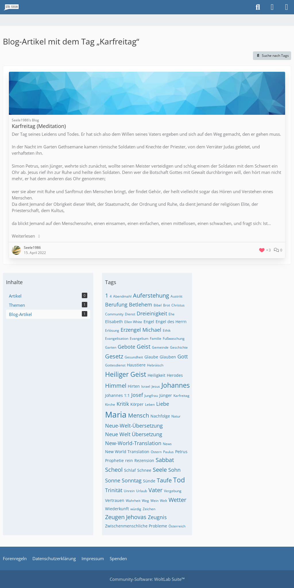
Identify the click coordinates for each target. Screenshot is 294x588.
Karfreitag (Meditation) (39, 126)
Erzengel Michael (141, 329)
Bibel (158, 305)
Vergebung (172, 490)
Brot (166, 305)
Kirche (110, 404)
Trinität (113, 490)
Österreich (177, 526)
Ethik (167, 330)
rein (129, 460)
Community (114, 314)
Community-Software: (147, 579)
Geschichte (179, 347)
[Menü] (286, 7)
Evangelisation (116, 338)
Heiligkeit (156, 375)
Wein (154, 500)
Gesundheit (134, 357)
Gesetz (114, 356)
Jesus (156, 386)
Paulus (168, 451)
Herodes (175, 375)
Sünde (149, 481)
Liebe (162, 403)
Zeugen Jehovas (125, 517)
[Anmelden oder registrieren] (272, 7)
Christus (178, 305)
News (167, 443)
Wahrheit (133, 500)
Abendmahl (122, 296)
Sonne (112, 480)
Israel (145, 386)
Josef (137, 394)
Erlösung (112, 330)
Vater (155, 490)
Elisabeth (114, 321)
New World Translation (127, 451)
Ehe (172, 314)
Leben (150, 404)
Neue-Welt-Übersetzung (134, 425)
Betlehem (140, 304)
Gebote (126, 346)
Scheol (114, 469)
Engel (149, 321)
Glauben (168, 357)
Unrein (129, 490)
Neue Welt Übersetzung (133, 434)
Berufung (116, 304)
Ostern (156, 451)
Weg (145, 500)
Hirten (134, 386)
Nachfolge (160, 416)
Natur (176, 416)
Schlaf (130, 470)
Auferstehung (151, 295)
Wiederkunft (117, 508)
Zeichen (149, 509)
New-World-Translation (133, 443)
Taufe (164, 480)
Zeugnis (157, 517)
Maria (116, 414)
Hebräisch (155, 365)
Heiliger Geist (125, 374)
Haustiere (136, 365)
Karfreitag (181, 395)
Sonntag (132, 480)
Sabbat (165, 460)
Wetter (177, 500)
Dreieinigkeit (152, 313)
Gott (182, 356)
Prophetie (114, 460)
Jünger (165, 395)
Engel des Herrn (171, 321)
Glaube (151, 357)
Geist (143, 346)
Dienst (130, 314)
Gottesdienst (115, 365)
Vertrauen (114, 500)
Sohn (174, 469)
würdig (135, 509)
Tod (179, 479)
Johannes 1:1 (117, 395)
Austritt (176, 296)
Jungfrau (151, 395)
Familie (155, 338)
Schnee (144, 470)
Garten (110, 347)
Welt (163, 500)
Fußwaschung (174, 338)
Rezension (144, 460)
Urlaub (141, 490)
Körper (137, 404)
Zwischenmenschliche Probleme (136, 526)
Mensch (138, 415)
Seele (160, 469)
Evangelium (139, 338)
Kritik (123, 403)
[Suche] (258, 7)
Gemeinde (160, 347)
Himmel (115, 385)
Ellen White (133, 321)
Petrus (181, 451)
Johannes (175, 385)
